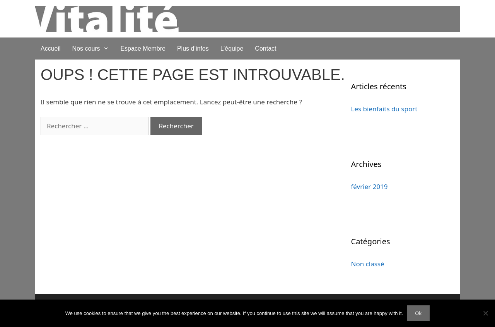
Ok (418, 313)
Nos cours (93, 48)
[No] (485, 313)
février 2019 (369, 186)
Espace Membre (143, 48)
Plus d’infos (193, 48)
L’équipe (232, 48)
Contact (265, 48)
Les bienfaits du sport (384, 108)
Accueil (51, 48)
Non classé (367, 263)
